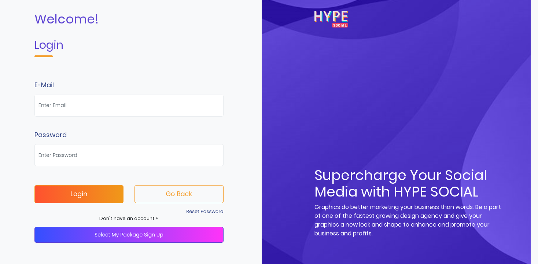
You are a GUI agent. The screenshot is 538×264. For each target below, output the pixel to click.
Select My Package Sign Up (129, 234)
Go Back (179, 194)
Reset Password (205, 211)
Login (78, 194)
